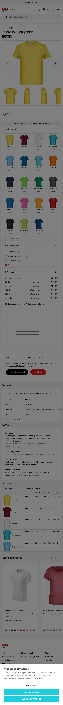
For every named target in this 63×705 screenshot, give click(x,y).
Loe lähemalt (38, 678)
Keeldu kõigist (31, 692)
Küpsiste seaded (31, 685)
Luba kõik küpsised (31, 699)
